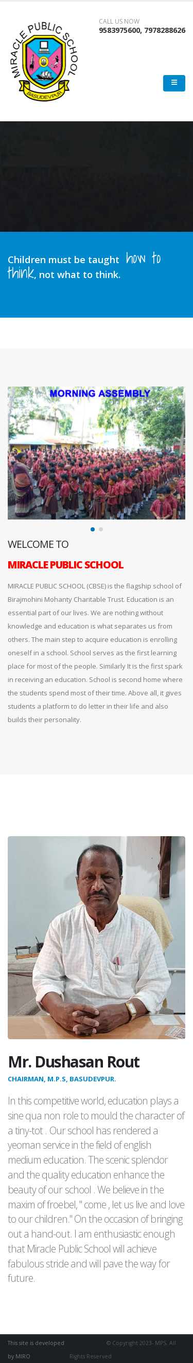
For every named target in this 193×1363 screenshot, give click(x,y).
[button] (93, 529)
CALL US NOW (119, 21)
